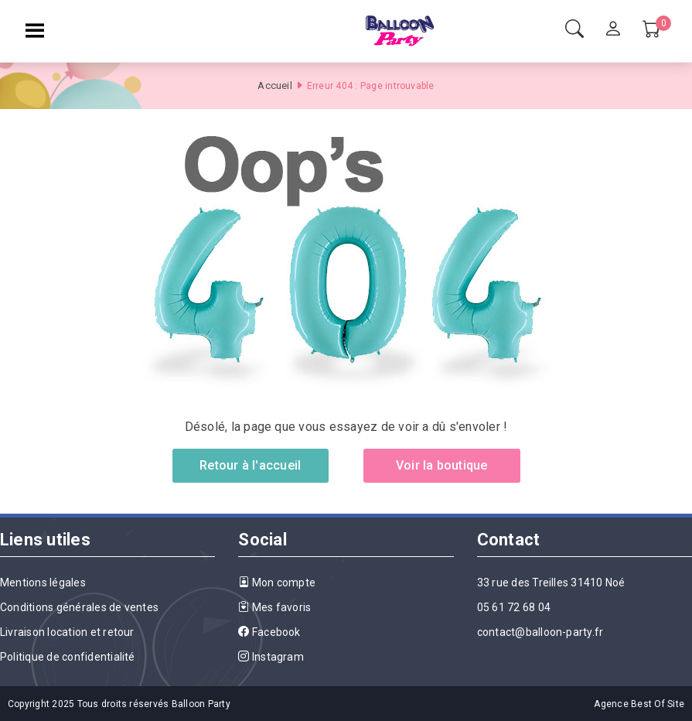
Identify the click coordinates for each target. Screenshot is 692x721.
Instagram (271, 657)
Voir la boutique (442, 465)
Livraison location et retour (67, 632)
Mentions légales (43, 582)
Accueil (274, 85)
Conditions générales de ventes (79, 607)
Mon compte (276, 582)
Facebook (269, 632)
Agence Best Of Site (639, 704)
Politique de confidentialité (67, 657)
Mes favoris (274, 607)
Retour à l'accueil (250, 465)
